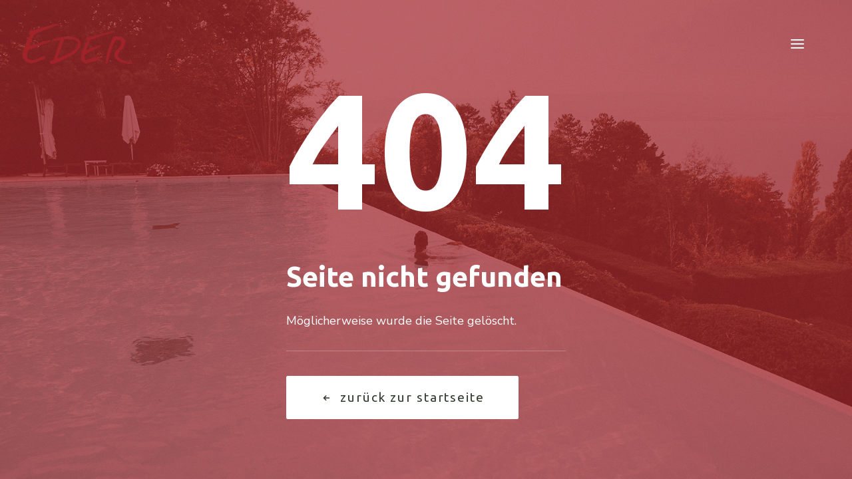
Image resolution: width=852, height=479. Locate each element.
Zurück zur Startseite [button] (402, 397)
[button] (797, 44)
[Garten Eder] (77, 44)
